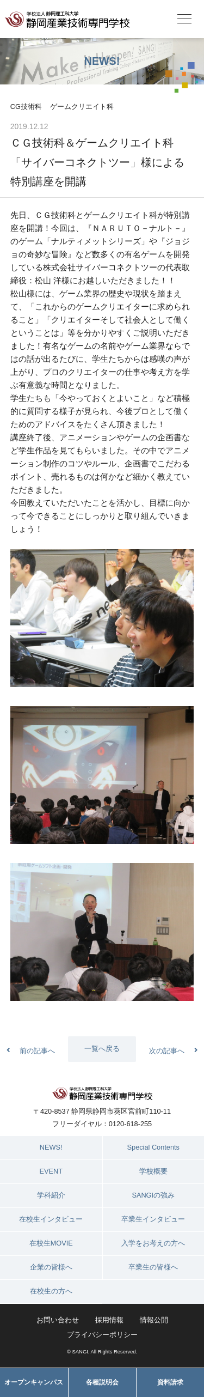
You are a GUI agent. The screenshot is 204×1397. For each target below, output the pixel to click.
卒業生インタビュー (153, 1219)
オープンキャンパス (33, 1382)
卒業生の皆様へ (153, 1267)
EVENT (51, 1171)
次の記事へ (166, 1051)
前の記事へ (37, 1051)
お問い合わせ (57, 1320)
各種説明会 (102, 1382)
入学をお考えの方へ (153, 1243)
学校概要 (153, 1171)
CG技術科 (26, 106)
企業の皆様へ (51, 1267)
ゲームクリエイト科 (82, 106)
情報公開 (154, 1320)
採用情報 (109, 1320)
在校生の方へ (51, 1291)
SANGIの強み (153, 1195)
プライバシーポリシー (102, 1335)
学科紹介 (51, 1195)
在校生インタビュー (51, 1219)
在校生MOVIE (51, 1243)
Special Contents (153, 1147)
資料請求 (170, 1382)
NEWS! (51, 1147)
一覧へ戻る (102, 1048)
